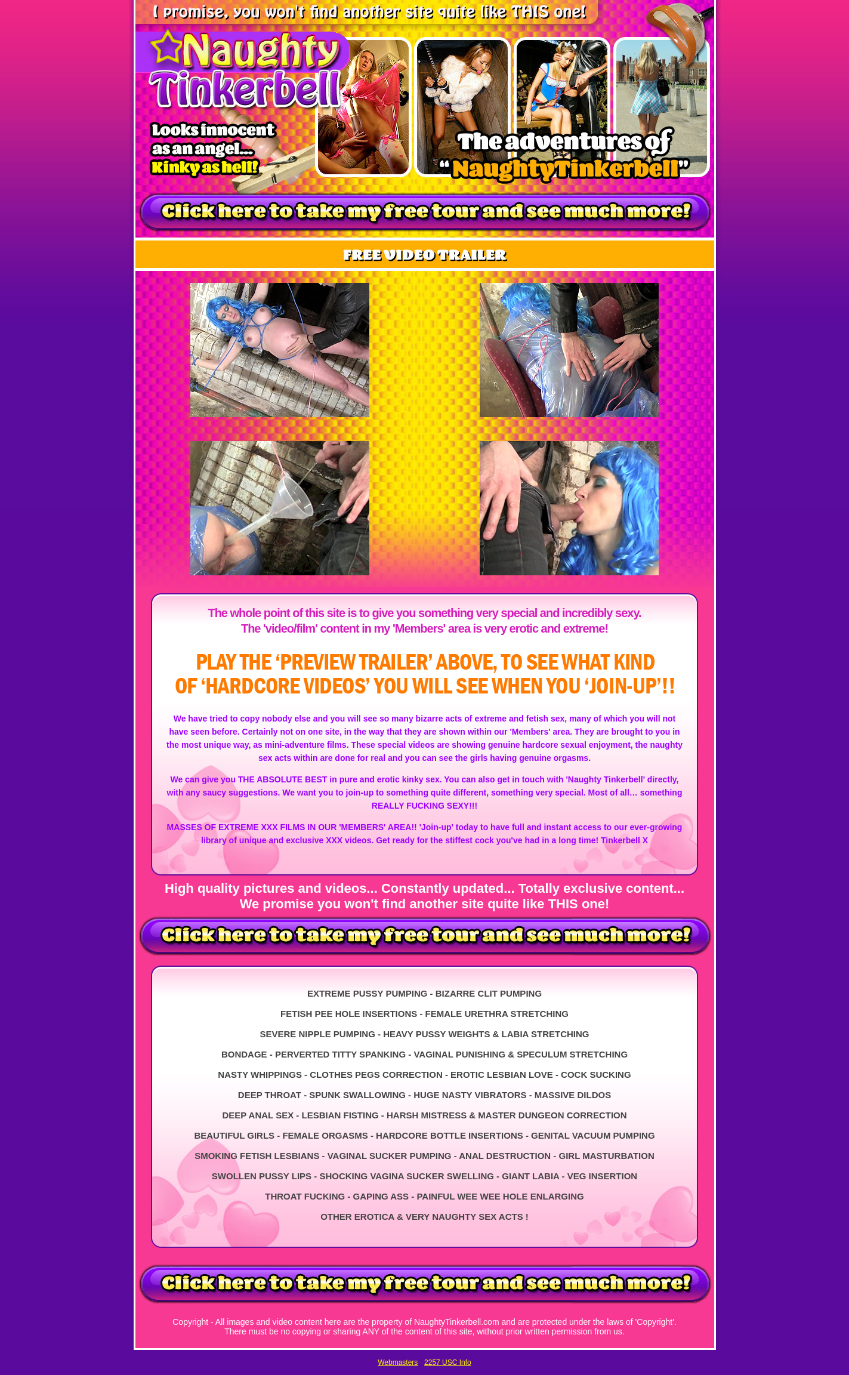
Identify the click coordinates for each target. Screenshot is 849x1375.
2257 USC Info (447, 1362)
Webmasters (398, 1362)
